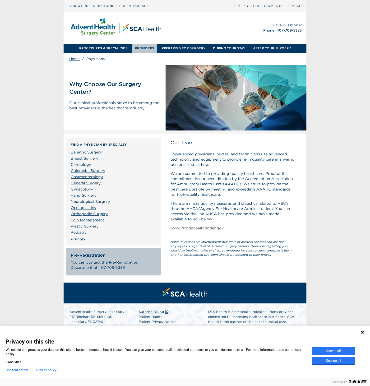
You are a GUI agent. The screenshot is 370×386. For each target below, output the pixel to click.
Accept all (333, 351)
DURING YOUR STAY (229, 48)
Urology (78, 238)
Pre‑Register (246, 6)
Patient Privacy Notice (157, 323)
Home (74, 59)
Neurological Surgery (90, 201)
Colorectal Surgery (88, 170)
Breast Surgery (84, 158)
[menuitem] (79, 6)
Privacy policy (46, 370)
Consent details (17, 370)
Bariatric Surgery (86, 152)
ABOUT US (79, 6)
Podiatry (78, 232)
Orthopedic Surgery (89, 214)
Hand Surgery (83, 195)
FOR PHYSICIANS (134, 6)
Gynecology (82, 189)
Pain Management (87, 220)
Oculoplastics (83, 207)
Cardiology (81, 164)
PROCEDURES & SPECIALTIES (103, 48)
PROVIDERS (144, 48)
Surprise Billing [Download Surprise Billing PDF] (154, 313)
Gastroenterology (87, 177)
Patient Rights (150, 318)
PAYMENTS (273, 6)
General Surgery (86, 183)
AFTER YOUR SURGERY (272, 48)
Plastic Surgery (84, 226)
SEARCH (294, 6)
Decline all (333, 361)
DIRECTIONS (103, 6)
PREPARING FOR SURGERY (183, 48)
